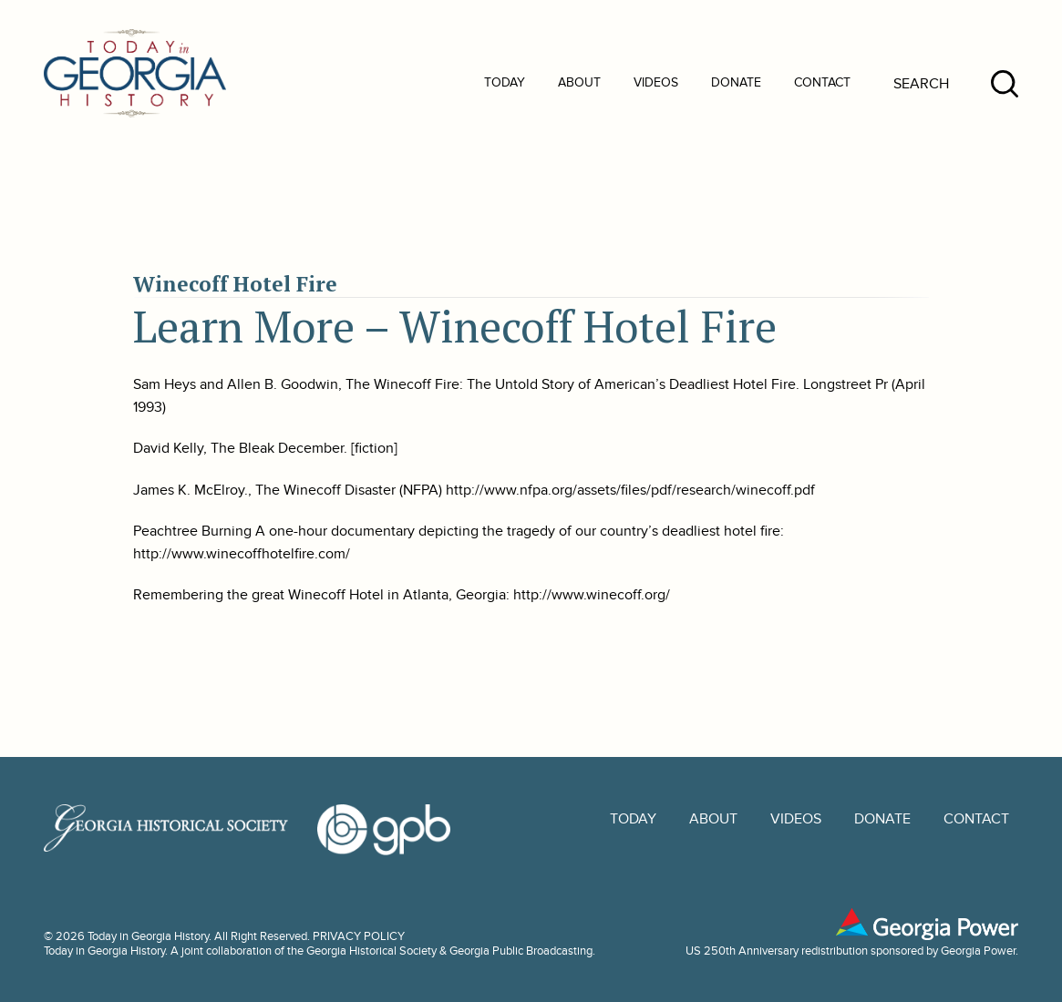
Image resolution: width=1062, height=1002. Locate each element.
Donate (736, 82)
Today (504, 82)
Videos (656, 82)
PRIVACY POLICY (359, 936)
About (579, 82)
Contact (822, 82)
